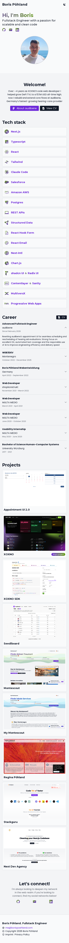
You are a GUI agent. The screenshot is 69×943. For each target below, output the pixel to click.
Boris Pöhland (14, 4)
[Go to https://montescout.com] (34, 670)
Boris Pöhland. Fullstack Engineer (24, 923)
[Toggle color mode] (64, 4)
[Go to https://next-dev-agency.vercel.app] (34, 848)
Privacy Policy (22, 934)
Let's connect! (34, 883)
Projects (11, 465)
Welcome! (35, 84)
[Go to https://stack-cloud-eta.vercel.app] (34, 804)
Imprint (9, 934)
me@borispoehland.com (19, 927)
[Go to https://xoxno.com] (34, 536)
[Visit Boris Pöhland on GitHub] (4, 29)
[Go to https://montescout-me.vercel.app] (34, 714)
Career (9, 317)
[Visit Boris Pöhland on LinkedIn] (17, 29)
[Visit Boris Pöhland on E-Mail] (10, 29)
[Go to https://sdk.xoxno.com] (34, 581)
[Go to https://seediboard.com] (34, 625)
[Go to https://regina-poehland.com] (34, 759)
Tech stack (14, 122)
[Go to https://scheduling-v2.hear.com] (34, 491)
